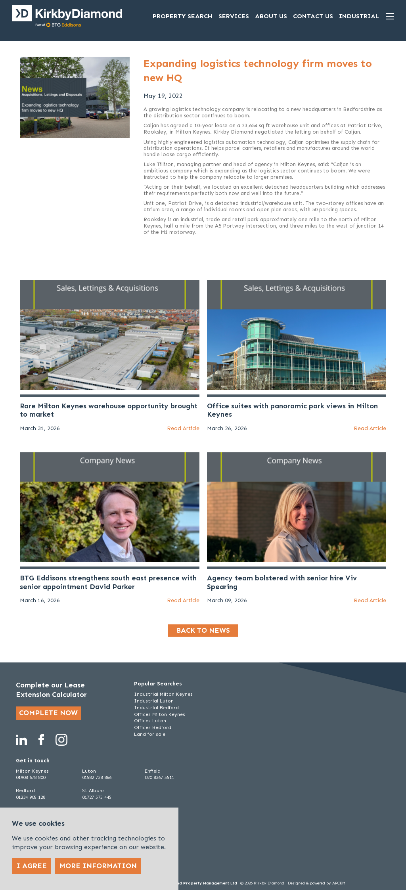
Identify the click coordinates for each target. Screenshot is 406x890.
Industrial (359, 16)
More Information (98, 865)
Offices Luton (150, 720)
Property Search (183, 16)
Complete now (48, 712)
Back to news (203, 630)
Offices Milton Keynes (159, 714)
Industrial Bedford (156, 707)
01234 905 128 (30, 797)
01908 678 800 (30, 777)
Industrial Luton (154, 701)
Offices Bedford (152, 727)
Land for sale (149, 734)
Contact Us (313, 16)
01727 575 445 (96, 797)
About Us (271, 16)
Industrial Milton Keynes (163, 694)
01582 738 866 (96, 777)
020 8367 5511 (159, 777)
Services (233, 16)
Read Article (183, 428)
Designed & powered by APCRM (316, 883)
